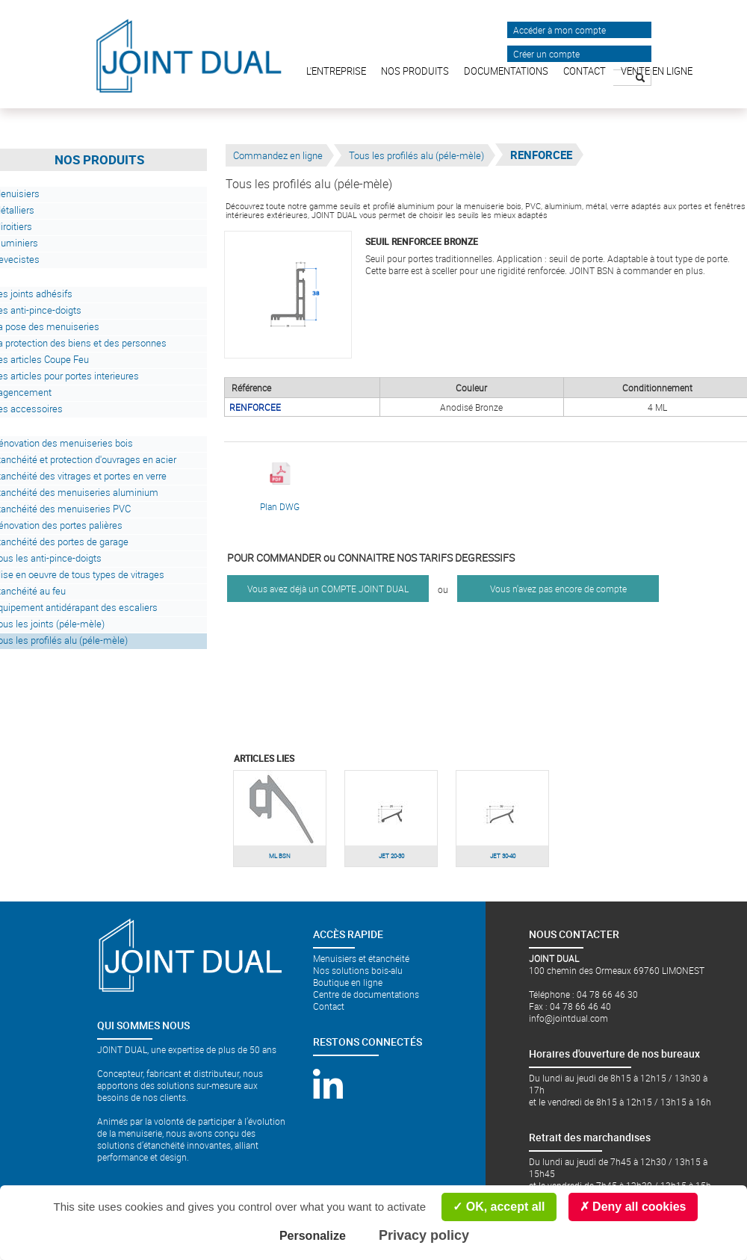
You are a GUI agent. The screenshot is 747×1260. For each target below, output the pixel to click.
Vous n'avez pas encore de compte (558, 589)
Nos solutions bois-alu (358, 970)
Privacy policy (424, 1235)
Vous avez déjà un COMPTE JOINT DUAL (328, 589)
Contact (328, 1006)
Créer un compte (546, 54)
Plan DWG (280, 487)
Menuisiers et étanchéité (361, 958)
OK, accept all (499, 1206)
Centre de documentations (366, 994)
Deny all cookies (633, 1206)
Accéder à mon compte (559, 30)
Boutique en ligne (347, 982)
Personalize (312, 1235)
